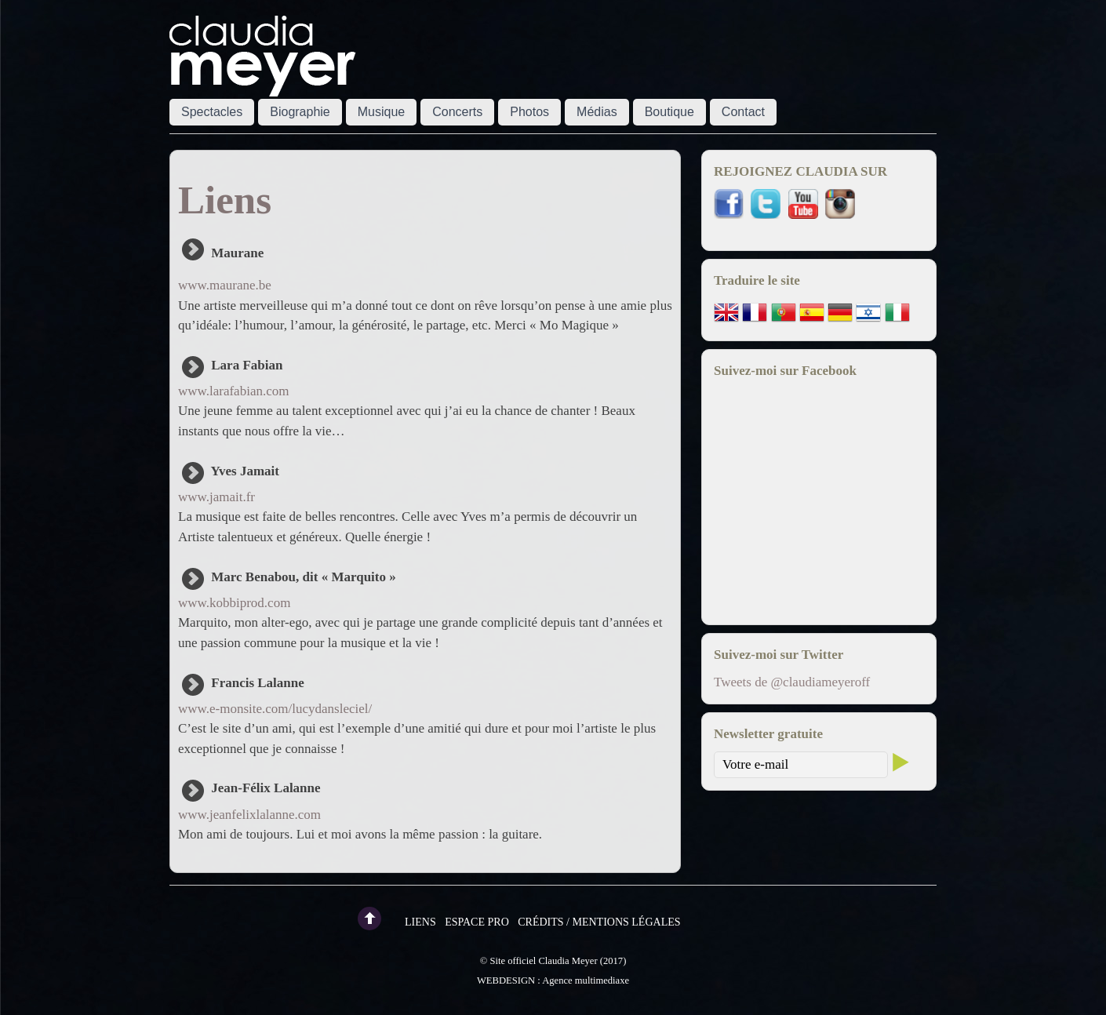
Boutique (669, 111)
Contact (743, 111)
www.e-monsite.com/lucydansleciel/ (275, 708)
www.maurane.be (224, 285)
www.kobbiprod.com (234, 602)
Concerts (457, 111)
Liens (420, 922)
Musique (381, 111)
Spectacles (211, 111)
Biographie (300, 111)
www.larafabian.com (233, 391)
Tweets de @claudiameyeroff (792, 682)
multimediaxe (602, 980)
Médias (597, 111)
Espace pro (477, 922)
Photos (529, 111)
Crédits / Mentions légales (599, 922)
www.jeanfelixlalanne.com (249, 814)
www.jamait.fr (216, 496)
